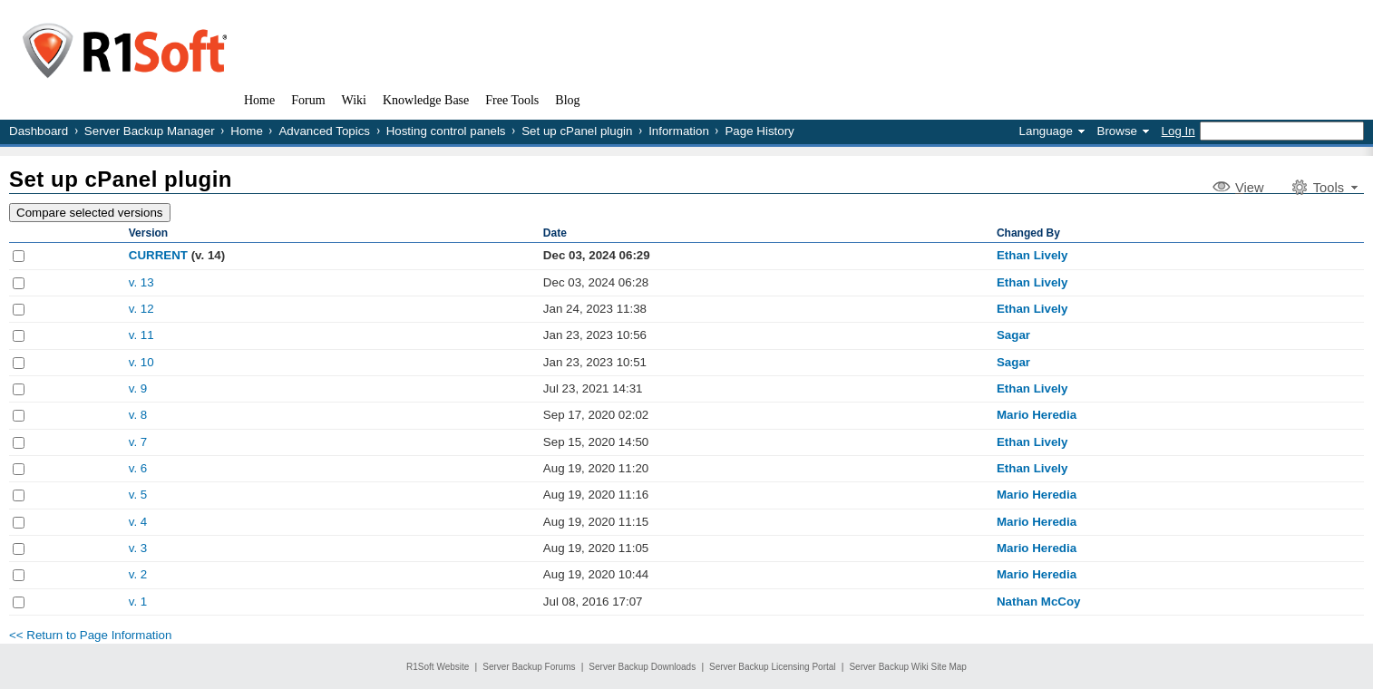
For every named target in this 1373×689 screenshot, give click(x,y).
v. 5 (138, 494)
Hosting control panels (446, 131)
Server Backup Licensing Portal (772, 667)
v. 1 (138, 601)
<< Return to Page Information (90, 635)
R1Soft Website (437, 667)
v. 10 (141, 362)
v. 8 (138, 415)
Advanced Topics (324, 131)
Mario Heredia (1036, 415)
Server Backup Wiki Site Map (908, 667)
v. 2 (138, 574)
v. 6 (138, 468)
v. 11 (141, 335)
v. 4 (138, 522)
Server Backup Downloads (642, 667)
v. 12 (141, 308)
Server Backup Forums (528, 667)
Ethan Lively (1032, 255)
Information (678, 131)
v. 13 (141, 282)
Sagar (1013, 335)
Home (246, 131)
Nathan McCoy (1039, 601)
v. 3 (138, 548)
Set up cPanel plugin (576, 131)
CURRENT (158, 255)
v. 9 (138, 388)
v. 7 (138, 442)
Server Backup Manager (149, 131)
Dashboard (38, 131)
